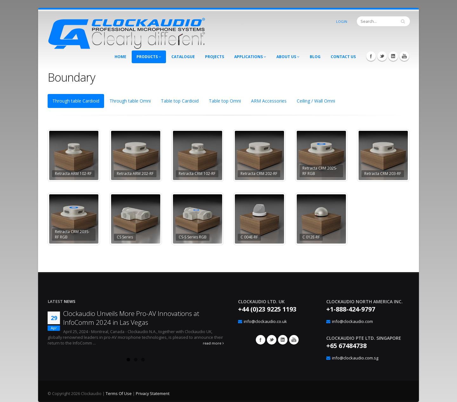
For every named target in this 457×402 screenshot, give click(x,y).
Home (120, 56)
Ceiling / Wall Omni (316, 101)
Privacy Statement (152, 393)
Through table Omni (130, 101)
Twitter (382, 56)
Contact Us (343, 56)
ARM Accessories (269, 101)
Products (148, 56)
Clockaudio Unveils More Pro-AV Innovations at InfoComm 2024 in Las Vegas (131, 318)
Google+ (283, 340)
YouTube (404, 56)
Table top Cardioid (180, 101)
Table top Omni (225, 101)
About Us (288, 56)
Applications (250, 56)
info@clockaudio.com (352, 321)
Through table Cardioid (75, 101)
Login (341, 21)
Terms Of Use (119, 393)
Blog (315, 56)
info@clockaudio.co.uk (265, 321)
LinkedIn (393, 56)
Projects (214, 56)
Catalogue (183, 56)
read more (213, 343)
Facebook (371, 56)
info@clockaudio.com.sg (355, 358)
